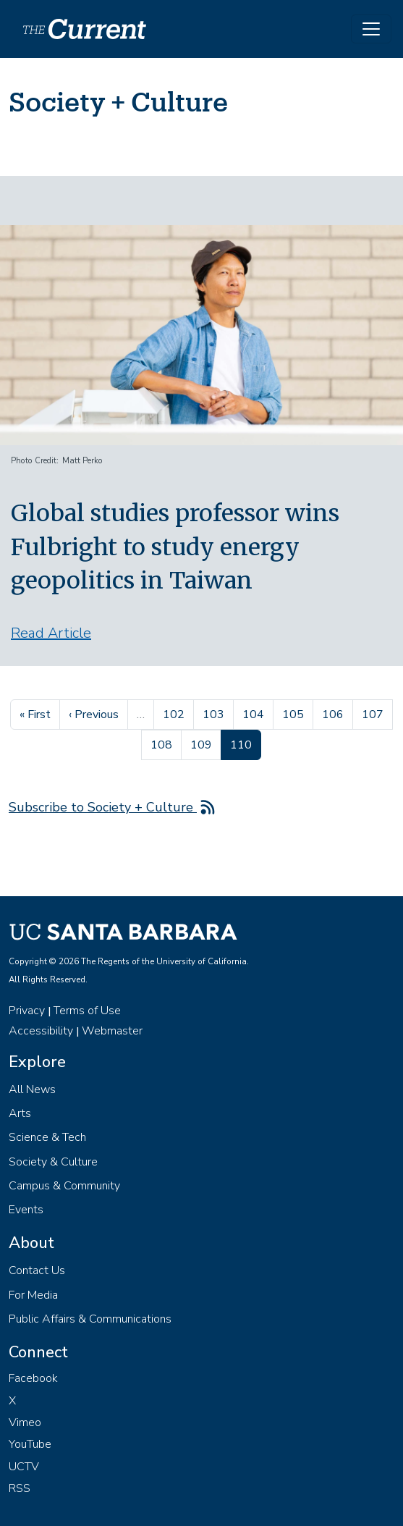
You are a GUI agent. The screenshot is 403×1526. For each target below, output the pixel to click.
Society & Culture (53, 1162)
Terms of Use (87, 1011)
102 (175, 713)
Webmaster (112, 1031)
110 (245, 743)
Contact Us (37, 1270)
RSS (19, 1488)
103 (215, 713)
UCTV (24, 1467)
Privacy (27, 1011)
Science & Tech (47, 1137)
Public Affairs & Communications (90, 1319)
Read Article (51, 633)
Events (26, 1210)
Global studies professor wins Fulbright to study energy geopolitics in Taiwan (175, 547)
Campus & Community (64, 1186)
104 (255, 713)
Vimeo (25, 1422)
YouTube (30, 1444)
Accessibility (41, 1031)
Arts (20, 1113)
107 (374, 713)
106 (334, 713)
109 (203, 743)
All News (32, 1089)
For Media (33, 1295)
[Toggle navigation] (371, 28)
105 (294, 713)
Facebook (33, 1378)
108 (163, 743)
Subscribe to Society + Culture (103, 807)
